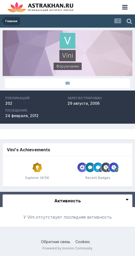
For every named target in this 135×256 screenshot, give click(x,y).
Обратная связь (55, 241)
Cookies (82, 241)
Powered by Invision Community (67, 248)
